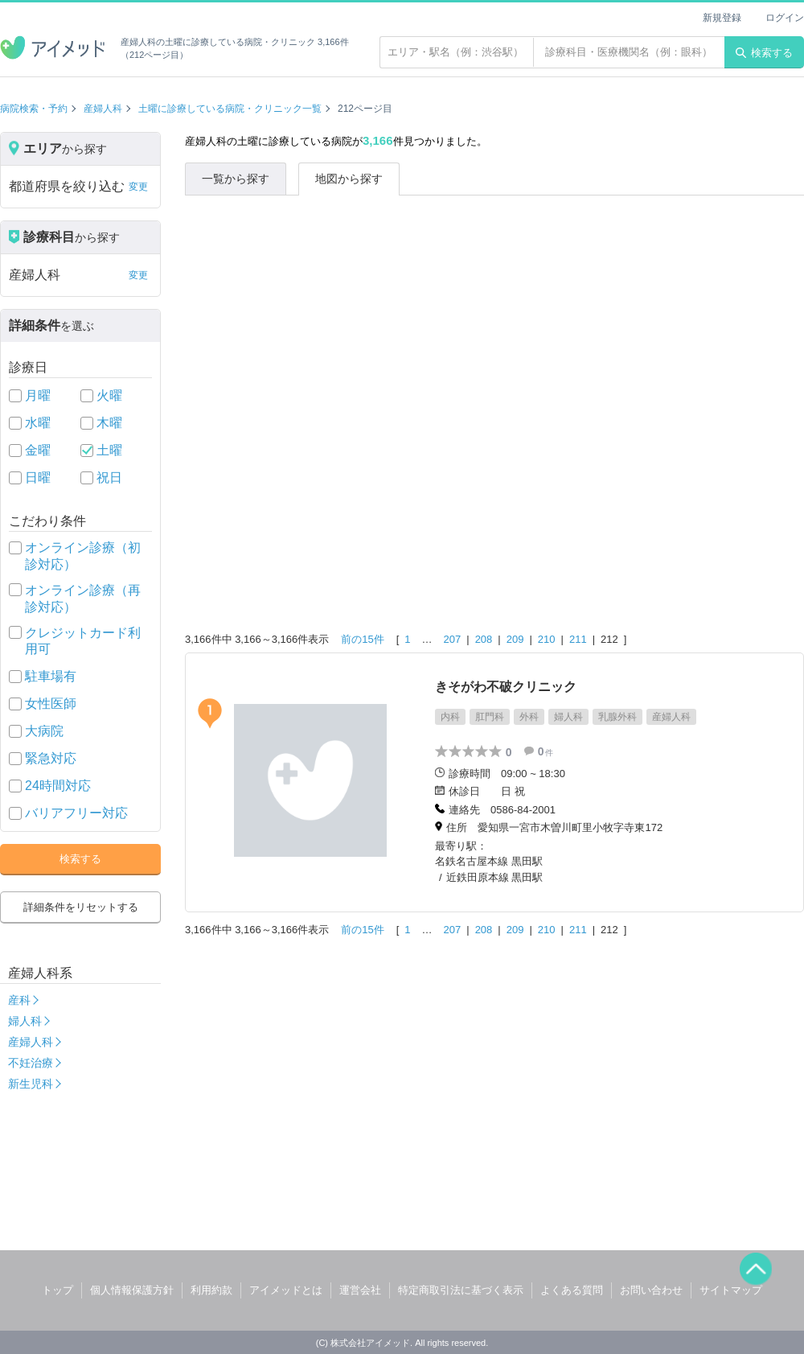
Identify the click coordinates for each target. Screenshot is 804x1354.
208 (484, 639)
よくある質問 (571, 1290)
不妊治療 (30, 1062)
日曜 (38, 477)
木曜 (109, 423)
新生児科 (30, 1083)
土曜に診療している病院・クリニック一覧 (230, 108)
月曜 (38, 395)
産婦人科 (103, 108)
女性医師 (50, 703)
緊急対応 (50, 758)
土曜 (109, 450)
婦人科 (25, 1020)
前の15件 (362, 639)
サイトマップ (730, 1290)
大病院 (44, 731)
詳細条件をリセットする (80, 907)
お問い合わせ (651, 1290)
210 (547, 639)
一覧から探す (235, 178)
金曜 (38, 450)
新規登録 (722, 17)
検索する (764, 53)
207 (452, 639)
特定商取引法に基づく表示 (460, 1290)
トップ (57, 1290)
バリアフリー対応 (76, 813)
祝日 (109, 477)
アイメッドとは (285, 1290)
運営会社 (360, 1290)
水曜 (38, 423)
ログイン (784, 17)
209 (515, 639)
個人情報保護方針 (132, 1290)
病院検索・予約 (34, 108)
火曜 (109, 395)
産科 (19, 1000)
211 (578, 639)
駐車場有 (50, 676)
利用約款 (211, 1290)
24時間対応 (58, 785)
